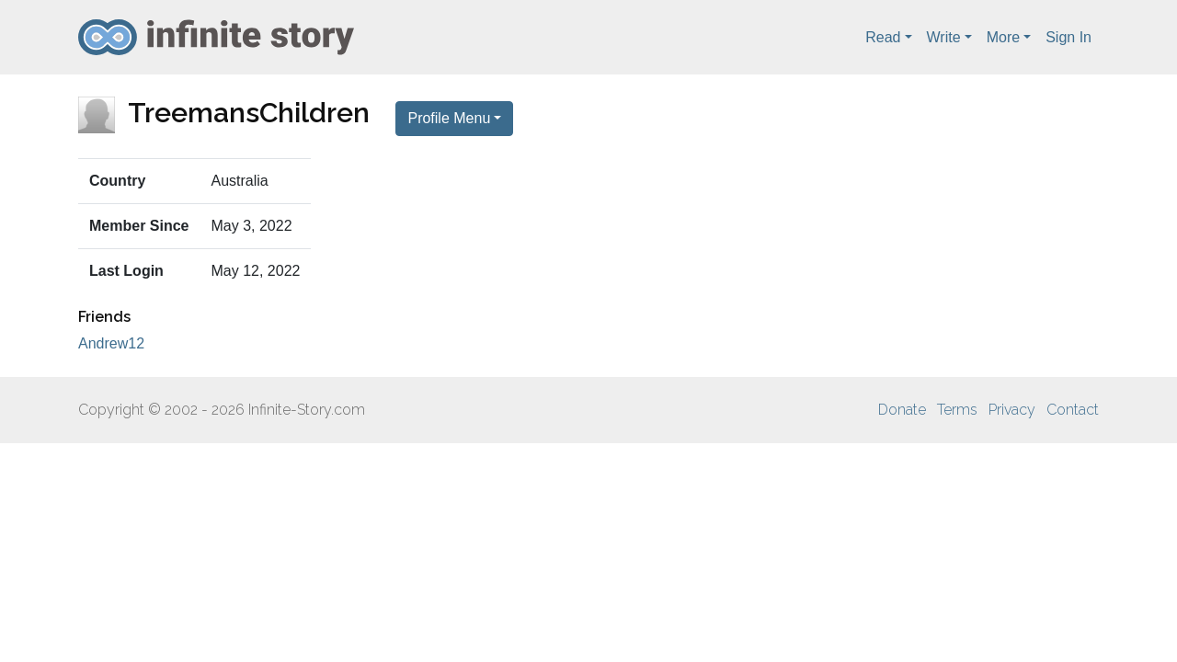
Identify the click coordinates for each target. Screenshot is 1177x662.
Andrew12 (111, 343)
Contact (1072, 409)
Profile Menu (448, 118)
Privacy (1011, 409)
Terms (957, 409)
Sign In (1068, 37)
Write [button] (944, 37)
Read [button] (882, 37)
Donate (902, 409)
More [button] (1003, 37)
